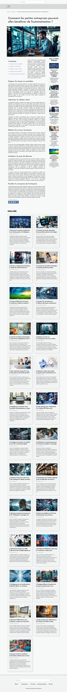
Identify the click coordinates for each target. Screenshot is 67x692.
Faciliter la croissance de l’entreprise (17, 73)
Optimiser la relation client (15, 66)
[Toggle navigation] (8, 6)
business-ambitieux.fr (35, 178)
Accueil (8, 11)
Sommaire (13, 61)
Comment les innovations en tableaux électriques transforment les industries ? (46, 303)
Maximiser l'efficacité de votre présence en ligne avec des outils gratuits (19, 621)
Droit (16, 684)
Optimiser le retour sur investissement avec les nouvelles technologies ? (46, 338)
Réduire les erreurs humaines (16, 68)
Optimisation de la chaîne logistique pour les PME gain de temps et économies (47, 479)
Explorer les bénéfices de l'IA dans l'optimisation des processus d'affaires (46, 515)
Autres (51, 684)
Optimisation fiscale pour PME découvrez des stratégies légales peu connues (20, 550)
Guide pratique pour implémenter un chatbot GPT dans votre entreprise (46, 408)
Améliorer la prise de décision (16, 71)
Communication (42, 684)
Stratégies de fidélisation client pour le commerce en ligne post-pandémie (47, 550)
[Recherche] (33, 2)
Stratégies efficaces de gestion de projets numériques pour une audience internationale (46, 586)
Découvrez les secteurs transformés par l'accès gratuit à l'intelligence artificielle (20, 232)
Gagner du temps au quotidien (16, 63)
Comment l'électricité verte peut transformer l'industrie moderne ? (54, 158)
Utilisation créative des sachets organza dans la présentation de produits (46, 373)
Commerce (13, 11)
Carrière (32, 684)
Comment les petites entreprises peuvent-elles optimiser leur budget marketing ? (47, 232)
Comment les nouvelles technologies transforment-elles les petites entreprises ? (47, 267)
